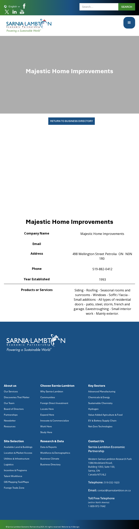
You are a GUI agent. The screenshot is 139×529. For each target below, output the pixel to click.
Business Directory (50, 464)
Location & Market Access (18, 452)
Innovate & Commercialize (54, 420)
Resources (9, 426)
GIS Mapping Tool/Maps (16, 482)
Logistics (8, 464)
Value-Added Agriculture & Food (105, 414)
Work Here (46, 426)
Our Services (11, 391)
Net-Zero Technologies (100, 426)
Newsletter (10, 420)
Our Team (9, 403)
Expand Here (47, 414)
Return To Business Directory (71, 121)
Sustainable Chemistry (100, 403)
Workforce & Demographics (55, 452)
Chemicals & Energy (99, 397)
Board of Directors (14, 409)
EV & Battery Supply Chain (102, 420)
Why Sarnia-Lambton (51, 391)
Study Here (46, 432)
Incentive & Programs (15, 470)
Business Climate (49, 458)
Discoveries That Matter (16, 397)
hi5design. (75, 527)
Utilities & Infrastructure (16, 458)
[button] (12, 6)
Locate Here (47, 409)
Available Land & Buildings (18, 447)
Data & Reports (48, 447)
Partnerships (11, 414)
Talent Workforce (13, 476)
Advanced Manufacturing (101, 391)
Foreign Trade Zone (14, 487)
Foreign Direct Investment (54, 403)
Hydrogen (93, 409)
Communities (47, 397)
